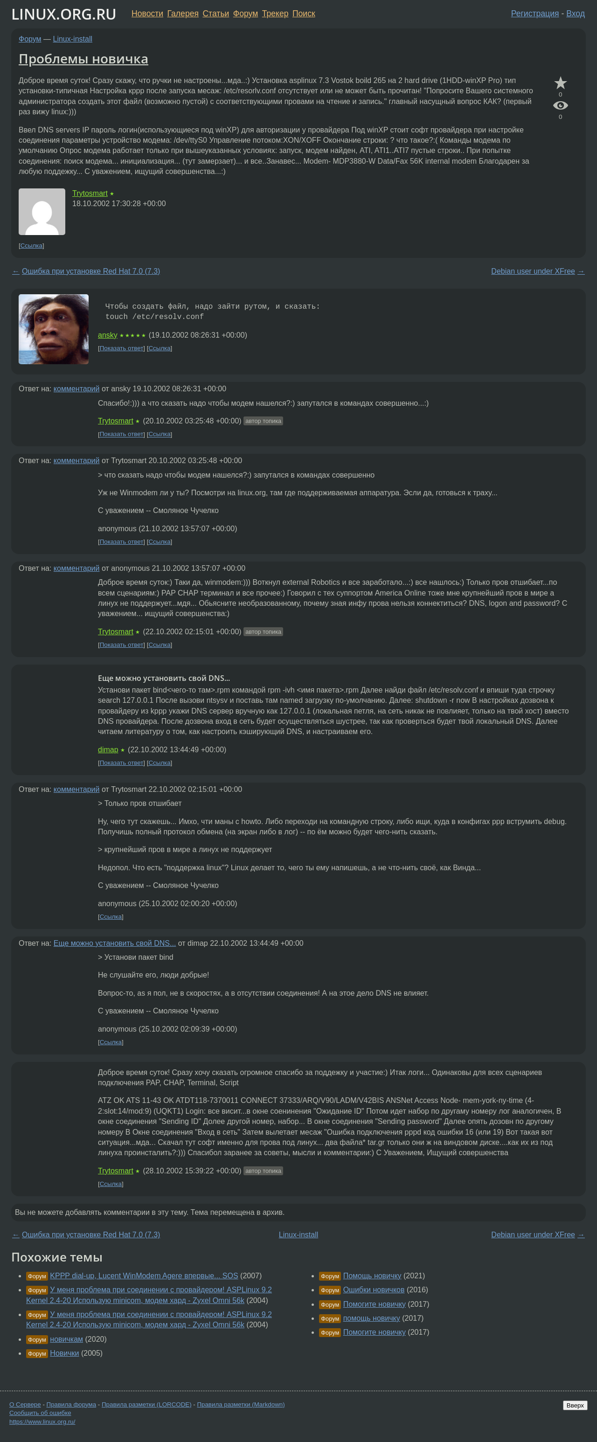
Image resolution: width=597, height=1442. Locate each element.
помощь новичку (371, 1318)
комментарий (77, 389)
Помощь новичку (372, 1276)
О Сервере (25, 1404)
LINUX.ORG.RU (64, 14)
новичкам (66, 1339)
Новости (147, 13)
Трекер (275, 13)
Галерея (183, 13)
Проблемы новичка (83, 58)
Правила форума (72, 1404)
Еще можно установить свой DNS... (115, 943)
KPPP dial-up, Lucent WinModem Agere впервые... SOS (144, 1276)
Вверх (575, 1405)
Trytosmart (90, 193)
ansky (108, 335)
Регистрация (535, 13)
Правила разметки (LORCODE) (147, 1404)
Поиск (303, 13)
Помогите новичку (374, 1304)
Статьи (215, 13)
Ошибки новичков (374, 1290)
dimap (108, 750)
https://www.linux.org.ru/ (42, 1421)
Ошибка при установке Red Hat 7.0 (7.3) (91, 271)
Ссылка (31, 245)
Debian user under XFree (533, 271)
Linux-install (72, 39)
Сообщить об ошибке (40, 1412)
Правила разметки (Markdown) (241, 1404)
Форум (245, 13)
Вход (575, 13)
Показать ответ (122, 348)
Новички (64, 1353)
